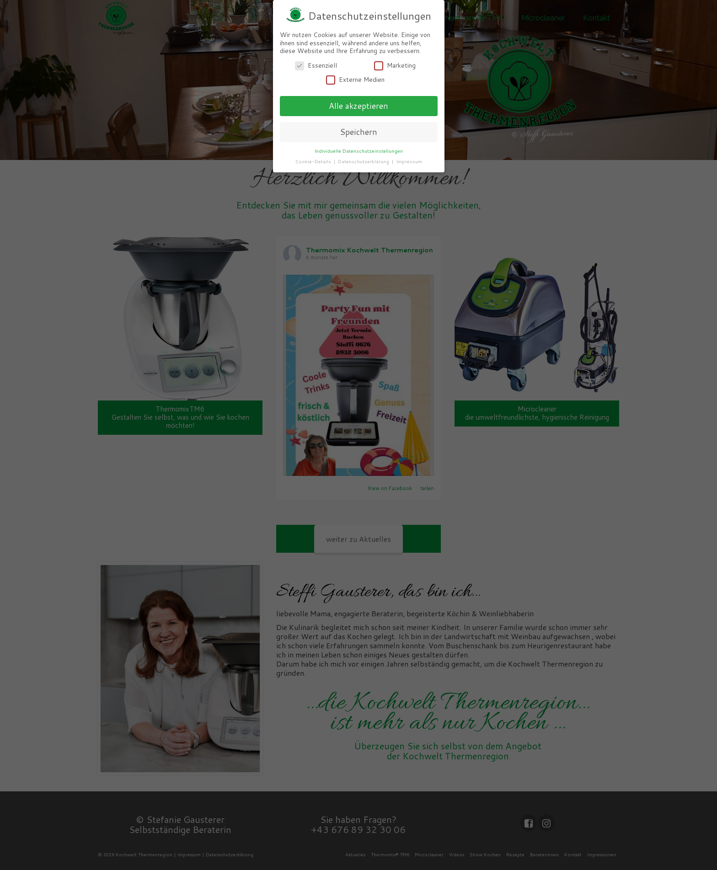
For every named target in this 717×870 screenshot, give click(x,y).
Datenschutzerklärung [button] (364, 161)
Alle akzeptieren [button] (358, 106)
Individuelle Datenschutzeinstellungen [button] (358, 150)
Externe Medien (355, 79)
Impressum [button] (409, 161)
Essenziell (316, 65)
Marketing (395, 65)
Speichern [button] (358, 131)
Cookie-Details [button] (313, 161)
